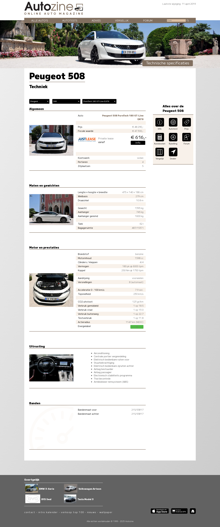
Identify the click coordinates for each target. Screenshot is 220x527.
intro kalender (48, 512)
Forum (148, 20)
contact (29, 512)
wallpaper (106, 512)
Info (137, 142)
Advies (96, 20)
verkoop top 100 (72, 512)
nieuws (91, 512)
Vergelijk (122, 20)
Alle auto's (39, 20)
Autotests (69, 20)
